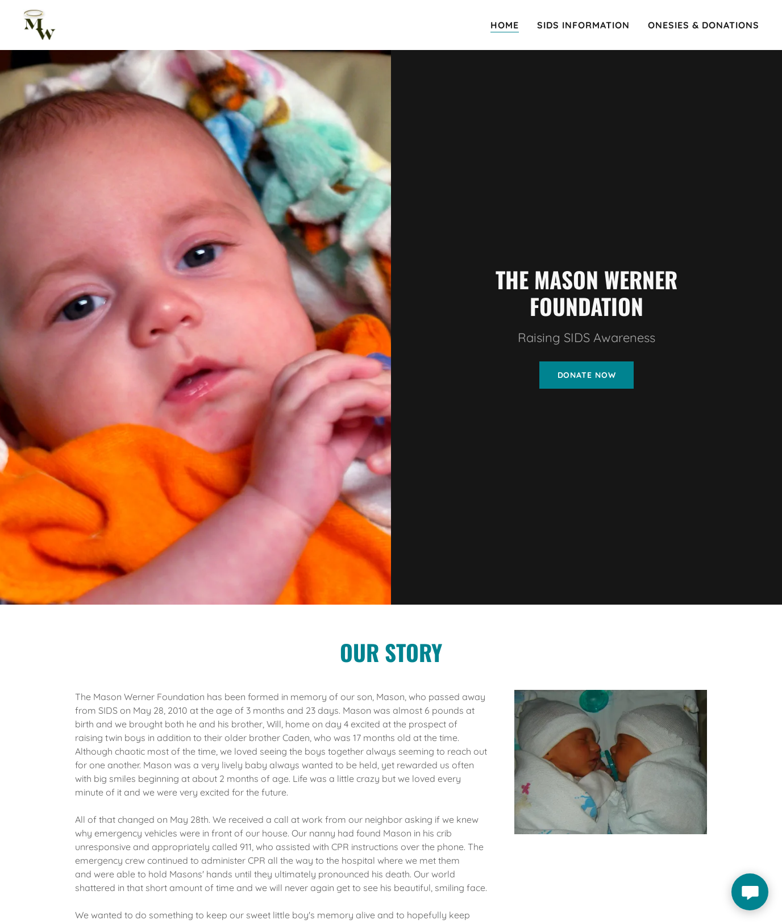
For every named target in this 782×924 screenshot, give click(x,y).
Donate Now (587, 375)
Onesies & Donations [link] (703, 25)
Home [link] (504, 25)
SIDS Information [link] (583, 25)
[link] (39, 24)
